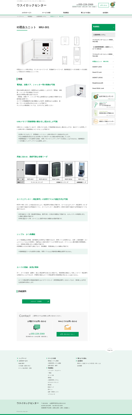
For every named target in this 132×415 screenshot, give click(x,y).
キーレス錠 (51, 375)
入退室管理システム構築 (54, 363)
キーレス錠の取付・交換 (25, 368)
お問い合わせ (103, 5)
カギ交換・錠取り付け (24, 365)
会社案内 (105, 12)
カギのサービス (26, 12)
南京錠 (49, 384)
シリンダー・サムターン (54, 370)
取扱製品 (66, 12)
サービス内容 (46, 12)
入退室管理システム (41, 16)
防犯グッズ (51, 387)
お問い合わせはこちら (67, 334)
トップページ (20, 16)
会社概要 (79, 365)
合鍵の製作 (21, 363)
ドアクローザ (51, 394)
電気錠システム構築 (53, 360)
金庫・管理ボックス (53, 391)
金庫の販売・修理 (52, 365)
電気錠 (49, 377)
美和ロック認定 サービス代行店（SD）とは (89, 363)
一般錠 (49, 373)
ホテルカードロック (53, 382)
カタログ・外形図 (36, 301)
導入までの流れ (85, 12)
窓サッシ (50, 389)
